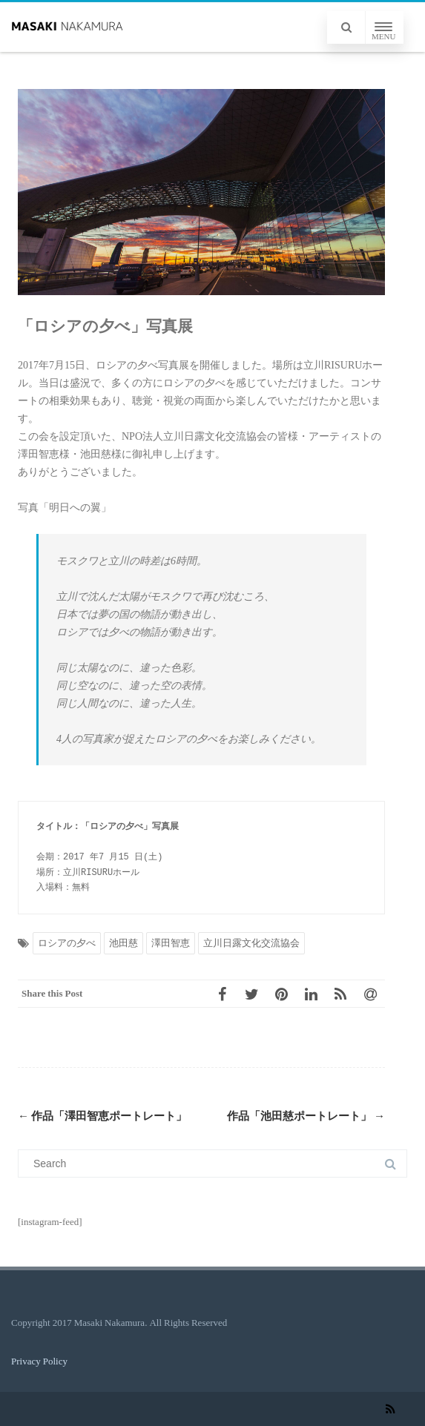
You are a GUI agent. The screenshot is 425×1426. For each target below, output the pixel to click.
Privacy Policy (39, 1361)
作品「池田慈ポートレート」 (306, 1116)
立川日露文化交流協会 (251, 942)
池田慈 (123, 942)
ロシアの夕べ (67, 942)
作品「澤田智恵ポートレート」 (102, 1116)
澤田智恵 (170, 942)
